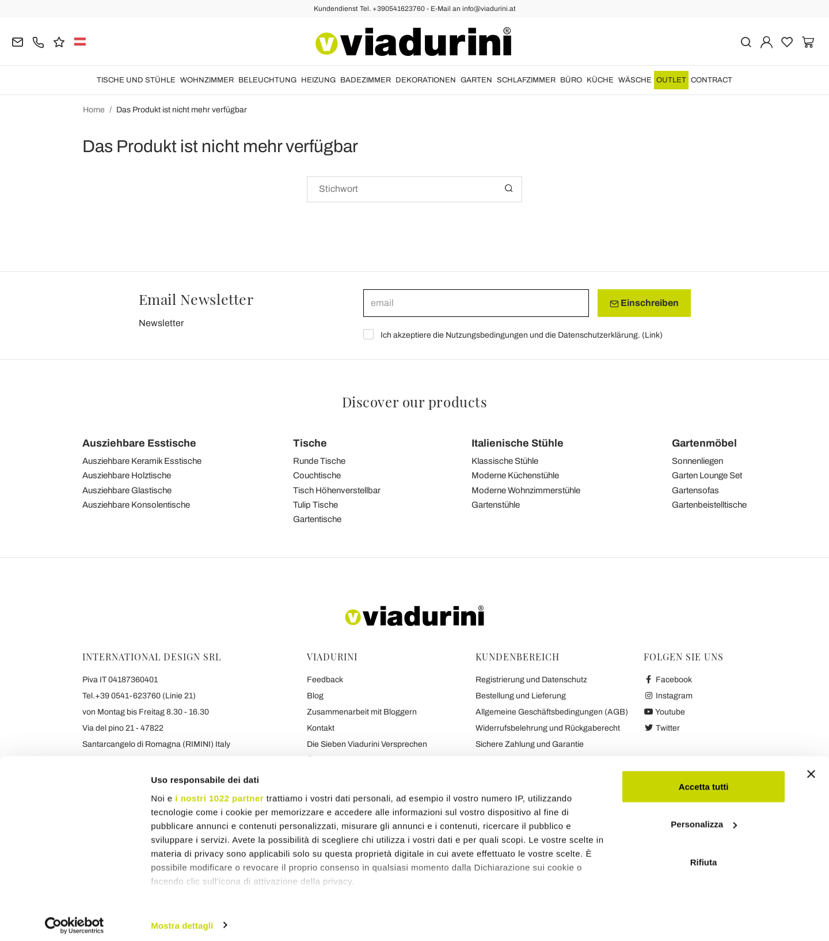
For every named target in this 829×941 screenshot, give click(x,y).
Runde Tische (319, 461)
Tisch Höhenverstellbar (337, 490)
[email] (476, 303)
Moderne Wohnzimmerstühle (525, 490)
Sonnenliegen (697, 461)
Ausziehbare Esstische (139, 443)
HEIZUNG (318, 80)
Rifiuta (703, 855)
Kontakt (320, 728)
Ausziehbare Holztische (126, 475)
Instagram (668, 695)
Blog (315, 695)
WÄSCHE (635, 80)
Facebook (668, 679)
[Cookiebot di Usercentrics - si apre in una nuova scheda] (74, 918)
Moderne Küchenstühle (515, 475)
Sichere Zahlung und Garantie (530, 744)
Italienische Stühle (517, 443)
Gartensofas (695, 490)
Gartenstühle (495, 504)
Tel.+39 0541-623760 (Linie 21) (139, 695)
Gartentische (317, 519)
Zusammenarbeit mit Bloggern (362, 712)
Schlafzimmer (526, 80)
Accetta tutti (704, 779)
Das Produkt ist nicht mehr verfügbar (181, 109)
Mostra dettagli (182, 918)
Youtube (664, 712)
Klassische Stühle (504, 461)
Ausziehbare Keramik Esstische (141, 461)
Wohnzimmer (207, 80)
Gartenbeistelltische (709, 504)
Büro (571, 80)
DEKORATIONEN (426, 80)
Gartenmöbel (704, 443)
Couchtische (317, 475)
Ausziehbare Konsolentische (136, 504)
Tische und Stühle (136, 80)
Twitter (662, 728)
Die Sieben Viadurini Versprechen (367, 744)
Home (94, 109)
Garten (476, 80)
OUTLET (671, 80)
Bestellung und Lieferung (521, 695)
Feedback (325, 679)
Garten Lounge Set (707, 475)
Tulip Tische (315, 504)
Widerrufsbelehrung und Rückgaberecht (548, 728)
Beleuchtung (267, 80)
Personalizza (704, 817)
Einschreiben (644, 303)
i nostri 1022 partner (219, 791)
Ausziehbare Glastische (127, 490)
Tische (310, 443)
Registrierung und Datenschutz (531, 679)
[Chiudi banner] (811, 767)
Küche (600, 80)
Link (652, 335)
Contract (711, 80)
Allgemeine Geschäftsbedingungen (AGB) (552, 712)
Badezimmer (365, 80)
